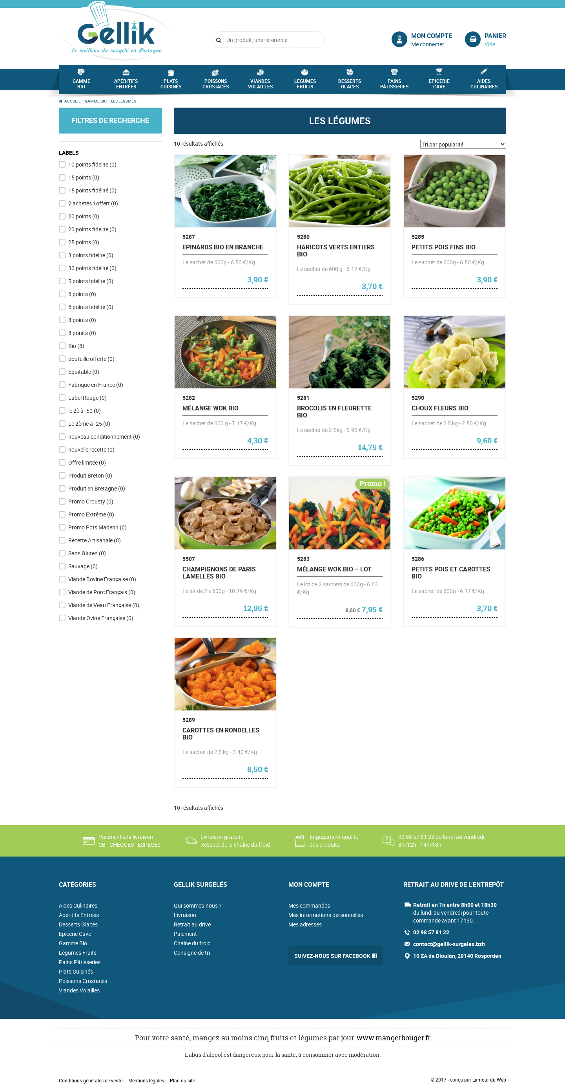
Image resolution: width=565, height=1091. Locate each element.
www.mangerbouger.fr (393, 1038)
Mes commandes (309, 905)
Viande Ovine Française (100, 618)
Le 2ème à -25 (89, 423)
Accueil (72, 101)
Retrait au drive (192, 924)
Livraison (185, 915)
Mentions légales (146, 1080)
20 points (83, 216)
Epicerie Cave (439, 86)
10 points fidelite (92, 164)
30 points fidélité (92, 268)
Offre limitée (87, 462)
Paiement (185, 933)
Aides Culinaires (484, 86)
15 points (83, 177)
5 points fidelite (90, 281)
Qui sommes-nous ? (198, 905)
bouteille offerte (91, 358)
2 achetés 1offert (93, 203)
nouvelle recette (91, 449)
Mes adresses (305, 924)
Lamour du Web (489, 1079)
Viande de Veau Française (103, 605)
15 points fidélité (92, 190)
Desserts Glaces (349, 86)
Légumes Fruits (305, 86)
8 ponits (82, 333)
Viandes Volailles (260, 86)
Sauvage (83, 566)
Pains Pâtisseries (394, 86)
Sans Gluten (87, 553)
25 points (83, 242)
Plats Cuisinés (170, 86)
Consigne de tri (192, 952)
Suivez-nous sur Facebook (332, 955)
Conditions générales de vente (90, 1080)
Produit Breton (90, 475)
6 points (82, 294)
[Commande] (463, 144)
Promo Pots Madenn (97, 527)
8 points (82, 320)
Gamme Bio (81, 86)
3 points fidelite (90, 255)
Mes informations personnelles (325, 915)
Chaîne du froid (192, 943)
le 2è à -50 (84, 410)
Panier (495, 35)
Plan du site (182, 1080)
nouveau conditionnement (104, 436)
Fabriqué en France (95, 384)
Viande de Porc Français (101, 592)
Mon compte (431, 35)
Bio (76, 346)
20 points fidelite (92, 229)
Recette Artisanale (94, 540)
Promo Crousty (90, 501)
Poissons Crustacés (215, 86)
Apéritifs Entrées (126, 86)
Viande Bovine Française (102, 579)
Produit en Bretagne (96, 488)
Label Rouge (87, 397)
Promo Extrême (91, 514)
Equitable (83, 371)
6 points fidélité (90, 307)
